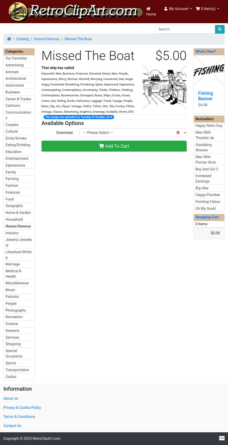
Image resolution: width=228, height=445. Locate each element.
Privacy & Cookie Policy (22, 407)
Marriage (12, 264)
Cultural (11, 131)
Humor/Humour (46, 39)
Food (9, 199)
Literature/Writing (18, 255)
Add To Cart (114, 146)
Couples (12, 124)
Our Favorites (16, 58)
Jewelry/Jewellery (18, 242)
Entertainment (16, 158)
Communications (18, 115)
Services (12, 337)
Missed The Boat (78, 39)
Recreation (14, 317)
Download (64, 132)
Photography (15, 310)
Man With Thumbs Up (205, 135)
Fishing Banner (205, 95)
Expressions (15, 165)
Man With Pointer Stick (206, 160)
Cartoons (12, 105)
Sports (10, 363)
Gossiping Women (204, 147)
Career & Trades (18, 99)
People (11, 303)
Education (13, 152)
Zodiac (11, 377)
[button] (178, 8)
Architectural (15, 78)
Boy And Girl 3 (207, 169)
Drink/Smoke (15, 138)
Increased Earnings (203, 178)
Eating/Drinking (17, 145)
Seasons (12, 330)
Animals (12, 72)
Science (11, 324)
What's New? (206, 51)
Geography (14, 206)
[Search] (185, 29)
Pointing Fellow (208, 202)
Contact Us (12, 426)
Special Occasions (13, 353)
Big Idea (202, 188)
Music (10, 290)
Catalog (22, 39)
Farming (12, 179)
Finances (12, 192)
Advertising (14, 65)
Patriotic (12, 297)
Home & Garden (18, 212)
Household (14, 219)
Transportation (17, 370)
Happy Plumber (208, 195)
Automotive (14, 85)
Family (10, 172)
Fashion (11, 185)
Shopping (13, 344)
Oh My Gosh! (206, 208)
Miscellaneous (17, 283)
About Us (10, 398)
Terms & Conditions (19, 417)
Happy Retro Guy (209, 125)
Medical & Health (13, 274)
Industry (12, 233)
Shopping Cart (207, 217)
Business (12, 92)
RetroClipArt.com (46, 438)
